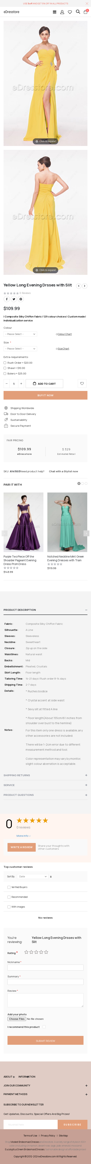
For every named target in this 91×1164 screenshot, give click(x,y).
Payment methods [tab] (45, 1094)
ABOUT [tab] (9, 1077)
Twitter (14, 299)
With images (18, 906)
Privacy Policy (48, 1135)
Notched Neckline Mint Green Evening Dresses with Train (65, 558)
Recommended (19, 897)
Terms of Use (30, 1135)
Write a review (22, 847)
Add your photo (17, 1014)
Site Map (63, 1135)
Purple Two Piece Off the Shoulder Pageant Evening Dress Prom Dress (20, 560)
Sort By (10, 876)
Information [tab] (24, 1077)
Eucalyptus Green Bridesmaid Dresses (24, 1149)
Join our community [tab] (45, 1085)
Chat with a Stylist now (63, 471)
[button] (79, 483)
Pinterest (21, 299)
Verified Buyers (19, 887)
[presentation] (86, 533)
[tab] (45, 610)
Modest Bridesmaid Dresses (25, 1142)
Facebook (7, 299)
